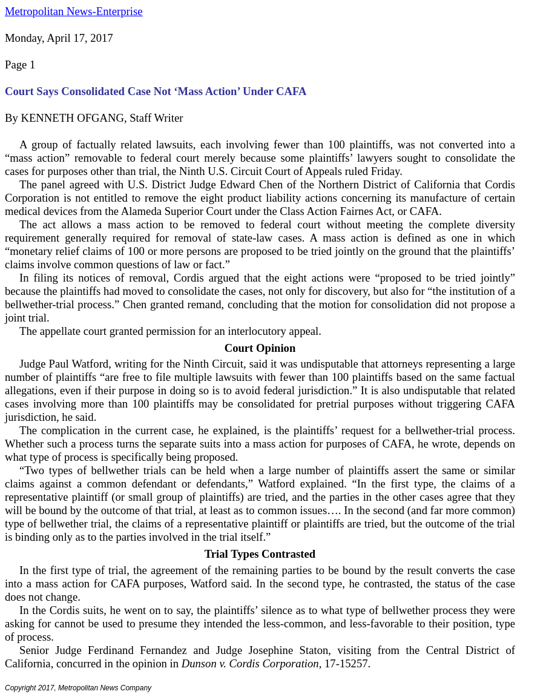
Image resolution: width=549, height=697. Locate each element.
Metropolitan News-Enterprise (73, 11)
